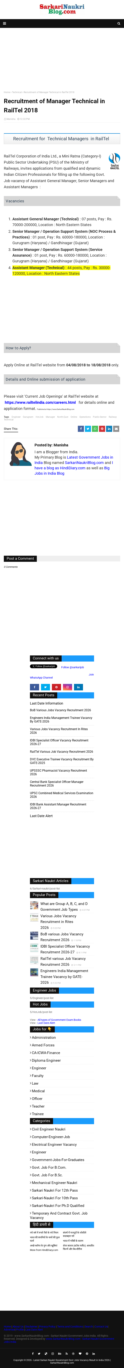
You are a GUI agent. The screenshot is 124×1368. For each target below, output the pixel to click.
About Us (17, 1326)
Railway (113, 417)
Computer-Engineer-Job (51, 1137)
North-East (62, 417)
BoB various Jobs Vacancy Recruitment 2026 (60, 710)
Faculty (37, 1076)
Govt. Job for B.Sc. (47, 1175)
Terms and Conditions (70, 1326)
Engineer (16, 417)
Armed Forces (43, 1045)
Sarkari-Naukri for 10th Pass (55, 1198)
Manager (50, 417)
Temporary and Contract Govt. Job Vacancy (59, 1215)
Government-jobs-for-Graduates (58, 1160)
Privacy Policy (47, 1326)
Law (35, 1083)
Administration (44, 1037)
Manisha (10, 119)
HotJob (39, 417)
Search (89, 1326)
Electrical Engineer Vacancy (54, 1144)
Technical (17, 92)
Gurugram (28, 417)
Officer (37, 1098)
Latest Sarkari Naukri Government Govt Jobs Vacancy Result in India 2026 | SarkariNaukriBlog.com (72, 1361)
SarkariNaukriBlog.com (84, 462)
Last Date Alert (46, 1022)
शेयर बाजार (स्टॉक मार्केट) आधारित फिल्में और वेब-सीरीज (78, 1247)
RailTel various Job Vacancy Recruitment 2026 (61, 751)
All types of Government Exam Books (59, 1019)
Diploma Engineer (46, 1060)
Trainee (38, 1114)
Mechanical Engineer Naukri (54, 1183)
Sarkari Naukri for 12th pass (55, 1190)
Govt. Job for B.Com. (49, 1167)
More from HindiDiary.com (44, 1250)
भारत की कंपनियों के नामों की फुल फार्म (45, 1239)
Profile (20, 1329)
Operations (85, 417)
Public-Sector (99, 417)
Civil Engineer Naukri (48, 1129)
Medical (38, 1091)
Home (7, 92)
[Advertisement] (62, 58)
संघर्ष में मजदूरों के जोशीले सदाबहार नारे (74, 1234)
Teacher (38, 1106)
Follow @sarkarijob (72, 667)
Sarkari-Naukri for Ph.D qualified (58, 1205)
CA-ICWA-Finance (46, 1053)
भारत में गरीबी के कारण (73, 1240)
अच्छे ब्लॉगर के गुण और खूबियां (43, 1245)
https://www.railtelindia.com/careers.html (40, 402)
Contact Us (101, 1326)
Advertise (9, 1329)
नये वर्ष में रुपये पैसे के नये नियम (44, 1232)
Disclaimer (31, 1326)
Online (74, 417)
